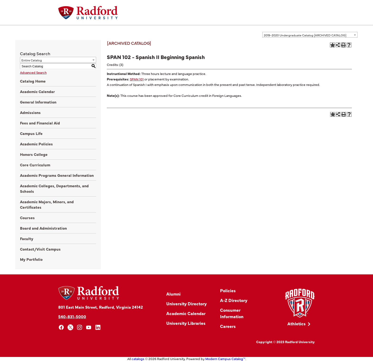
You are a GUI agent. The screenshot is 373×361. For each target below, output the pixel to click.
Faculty (26, 238)
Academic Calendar (37, 91)
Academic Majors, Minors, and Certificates (47, 204)
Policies (228, 290)
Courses (27, 217)
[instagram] (80, 327)
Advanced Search (33, 72)
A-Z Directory (233, 300)
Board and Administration (43, 228)
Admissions (30, 112)
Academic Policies (36, 143)
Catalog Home (33, 81)
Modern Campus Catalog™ (225, 358)
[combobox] (310, 35)
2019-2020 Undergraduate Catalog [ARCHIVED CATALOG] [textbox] (305, 35)
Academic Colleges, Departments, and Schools (54, 188)
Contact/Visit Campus (40, 249)
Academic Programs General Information (57, 175)
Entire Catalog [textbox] (31, 60)
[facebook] (61, 327)
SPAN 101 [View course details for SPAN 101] (137, 79)
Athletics (296, 323)
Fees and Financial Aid (40, 122)
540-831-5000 (72, 316)
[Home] (88, 12)
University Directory (186, 304)
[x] (71, 327)
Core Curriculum (35, 164)
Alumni (173, 294)
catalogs (138, 358)
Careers (228, 326)
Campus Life (31, 133)
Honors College (34, 154)
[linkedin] (98, 327)
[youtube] (89, 327)
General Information (38, 101)
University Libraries (186, 323)
